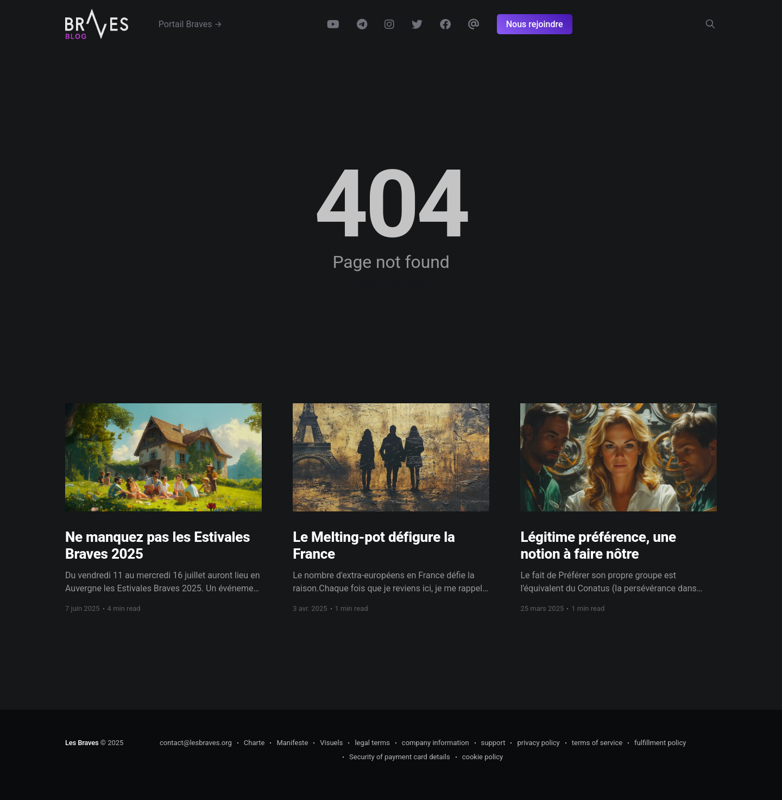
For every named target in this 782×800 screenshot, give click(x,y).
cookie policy (482, 757)
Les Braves (81, 743)
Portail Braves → (190, 24)
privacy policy (538, 743)
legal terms (372, 743)
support (493, 743)
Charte (254, 743)
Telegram (362, 24)
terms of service (597, 743)
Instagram (389, 24)
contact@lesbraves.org (196, 743)
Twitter (417, 24)
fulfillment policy (660, 743)
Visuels (331, 743)
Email (474, 24)
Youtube (333, 24)
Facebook (445, 24)
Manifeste (292, 743)
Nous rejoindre (534, 24)
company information (435, 743)
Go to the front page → (391, 283)
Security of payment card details (399, 757)
